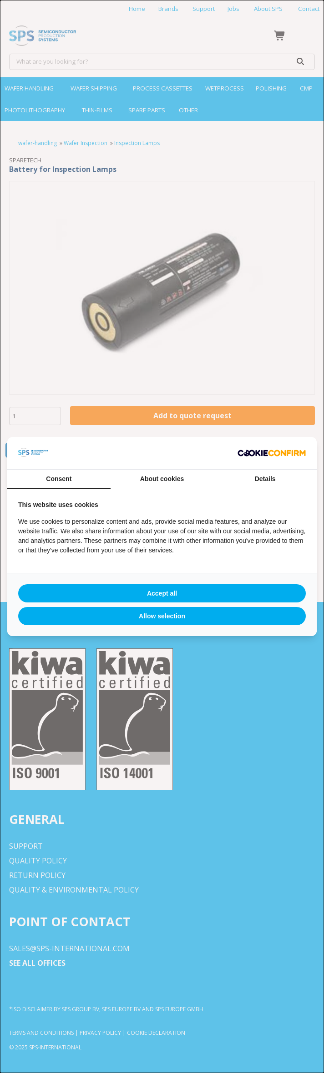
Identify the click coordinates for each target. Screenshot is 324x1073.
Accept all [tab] (162, 593)
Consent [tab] (58, 478)
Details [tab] (265, 478)
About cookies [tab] (162, 478)
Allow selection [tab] (162, 616)
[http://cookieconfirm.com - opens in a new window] (272, 453)
